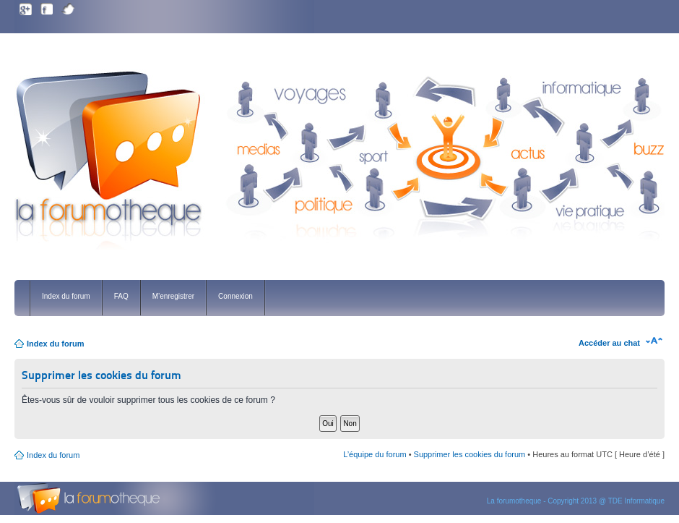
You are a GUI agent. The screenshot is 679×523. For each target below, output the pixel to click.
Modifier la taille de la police (654, 340)
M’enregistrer (173, 296)
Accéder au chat (609, 343)
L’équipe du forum (374, 454)
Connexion (235, 296)
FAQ (121, 296)
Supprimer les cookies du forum (470, 454)
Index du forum (66, 296)
